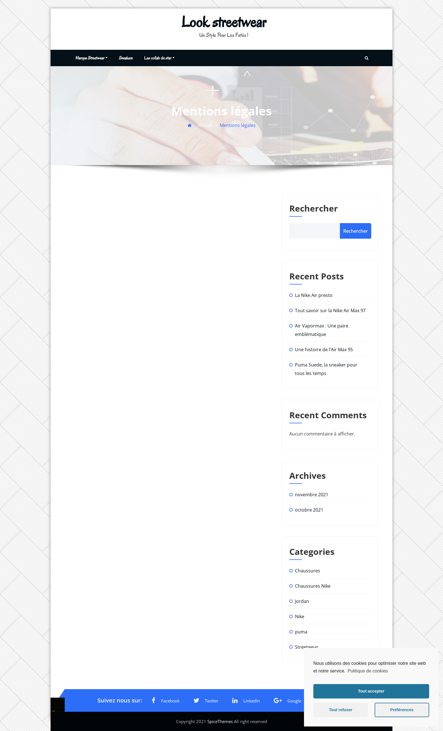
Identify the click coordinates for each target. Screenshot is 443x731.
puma (301, 632)
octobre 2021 (309, 510)
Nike (299, 616)
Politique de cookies (368, 671)
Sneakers (126, 58)
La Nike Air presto (314, 295)
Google (287, 700)
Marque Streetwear (91, 58)
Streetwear (306, 647)
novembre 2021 (311, 494)
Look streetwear (223, 22)
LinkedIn (246, 700)
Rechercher (313, 208)
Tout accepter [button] (371, 691)
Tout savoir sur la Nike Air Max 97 (330, 310)
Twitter (206, 700)
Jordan (302, 601)
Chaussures (307, 571)
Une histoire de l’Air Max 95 (324, 349)
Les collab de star (159, 58)
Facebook (166, 700)
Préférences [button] (401, 710)
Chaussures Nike (313, 586)
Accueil (204, 125)
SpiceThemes (220, 721)
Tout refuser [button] (340, 710)
